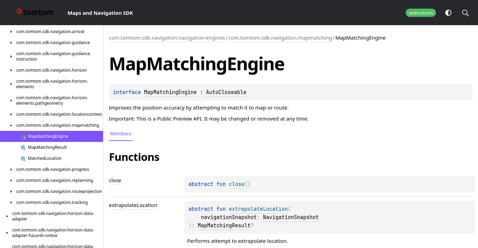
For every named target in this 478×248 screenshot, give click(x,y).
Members (121, 133)
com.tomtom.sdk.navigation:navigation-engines (167, 37)
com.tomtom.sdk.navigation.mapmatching (280, 37)
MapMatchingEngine (170, 92)
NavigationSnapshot (291, 217)
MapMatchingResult (224, 225)
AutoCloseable (226, 92)
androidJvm (421, 13)
